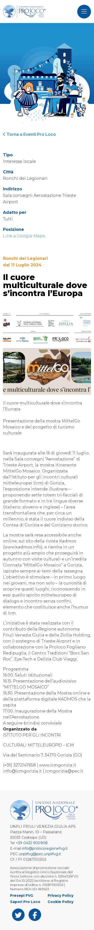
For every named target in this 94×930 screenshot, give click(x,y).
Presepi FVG (21, 895)
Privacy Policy (60, 895)
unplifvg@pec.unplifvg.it (40, 854)
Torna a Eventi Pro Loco (29, 134)
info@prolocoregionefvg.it (45, 848)
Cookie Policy (60, 901)
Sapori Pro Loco (25, 901)
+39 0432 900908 (32, 843)
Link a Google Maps (24, 236)
